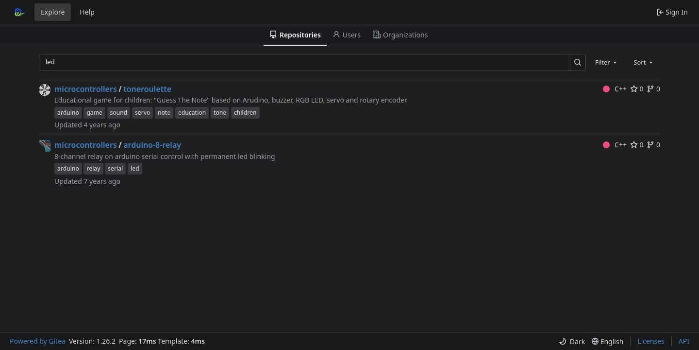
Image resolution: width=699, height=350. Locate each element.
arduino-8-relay (152, 145)
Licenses (651, 341)
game (94, 112)
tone (220, 112)
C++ (615, 88)
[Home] (18, 12)
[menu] (572, 341)
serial (115, 168)
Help (87, 12)
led (135, 168)
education (192, 112)
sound (119, 112)
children (245, 112)
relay (93, 168)
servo (142, 112)
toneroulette (147, 89)
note (164, 112)
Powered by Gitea (38, 341)
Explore (53, 12)
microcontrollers (85, 89)
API (684, 341)
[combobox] (606, 62)
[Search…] (578, 62)
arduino (68, 112)
